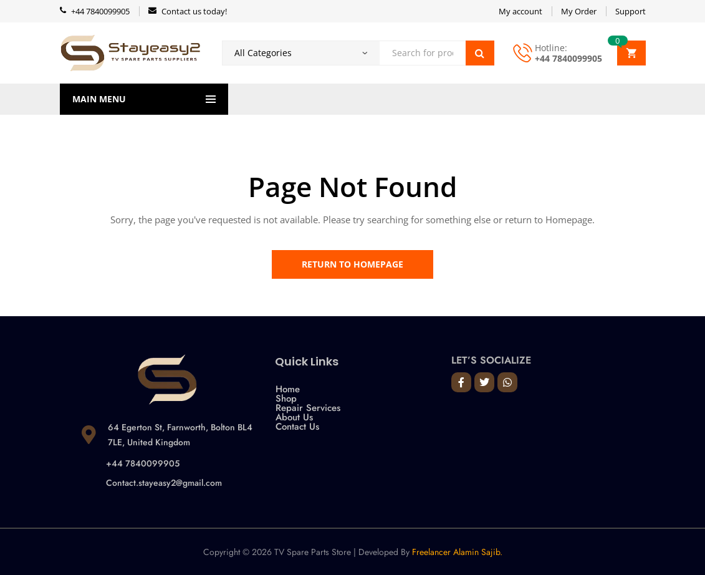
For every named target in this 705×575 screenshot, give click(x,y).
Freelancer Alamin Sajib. (457, 552)
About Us (294, 417)
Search (480, 53)
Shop (286, 398)
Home (288, 389)
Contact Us (297, 427)
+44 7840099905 (568, 58)
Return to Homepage (352, 264)
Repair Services (308, 408)
